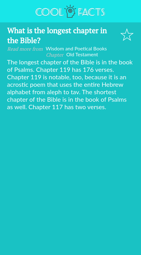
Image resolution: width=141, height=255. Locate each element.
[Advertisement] (70, 184)
